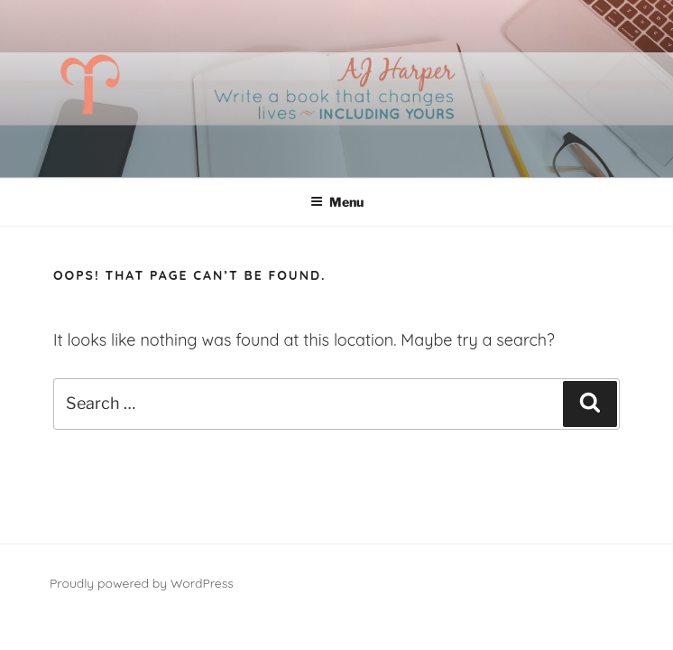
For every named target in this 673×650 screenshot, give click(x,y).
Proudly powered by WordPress (142, 583)
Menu (337, 201)
